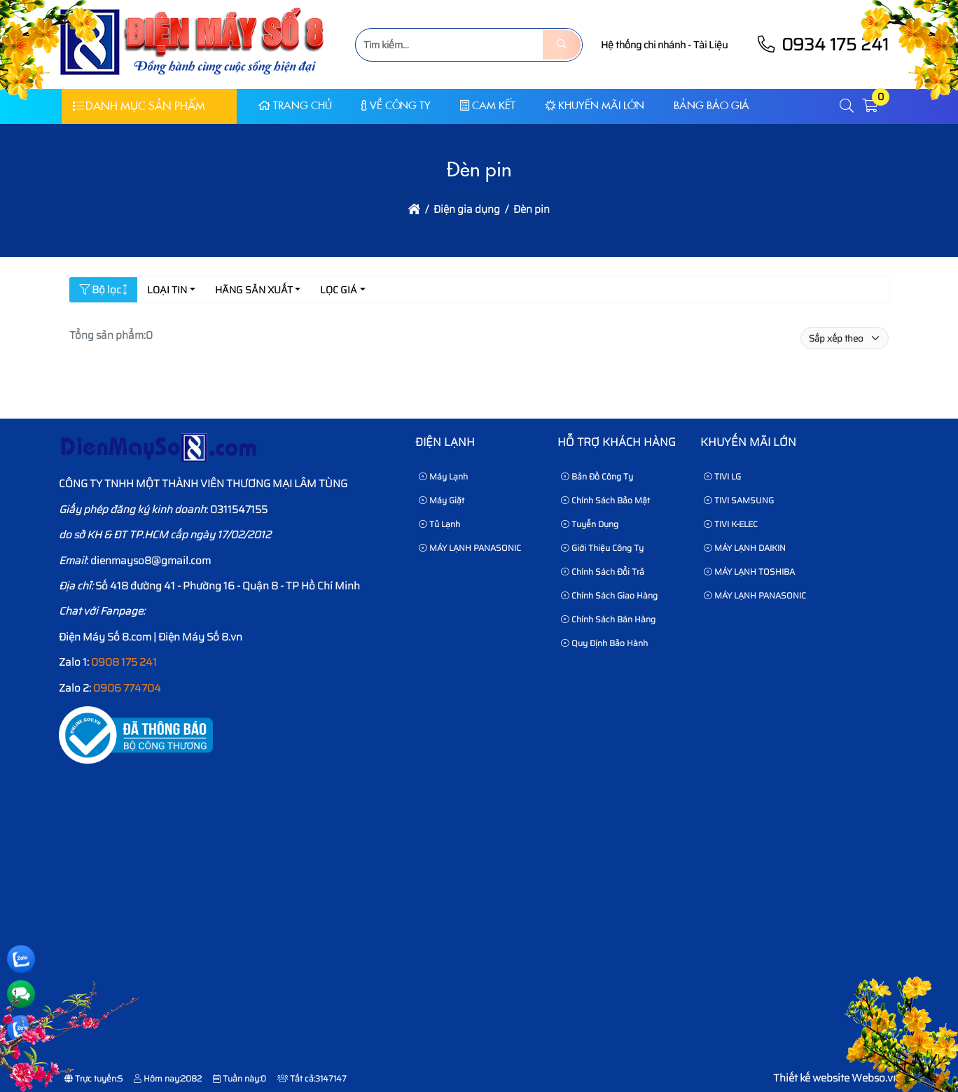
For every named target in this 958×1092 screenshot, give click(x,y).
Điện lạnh (445, 442)
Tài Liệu (710, 44)
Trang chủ (295, 105)
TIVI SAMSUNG (739, 500)
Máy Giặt (441, 500)
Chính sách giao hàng (609, 595)
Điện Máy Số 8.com (105, 637)
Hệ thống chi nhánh (643, 44)
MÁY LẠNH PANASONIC (470, 547)
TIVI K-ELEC (731, 524)
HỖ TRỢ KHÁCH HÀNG (616, 442)
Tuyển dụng (589, 524)
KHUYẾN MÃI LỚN (594, 105)
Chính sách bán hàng (608, 619)
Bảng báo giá (711, 105)
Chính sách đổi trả (602, 571)
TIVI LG (722, 476)
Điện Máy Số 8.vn (200, 637)
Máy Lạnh (443, 476)
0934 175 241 (822, 44)
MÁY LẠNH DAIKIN (745, 547)
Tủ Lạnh (439, 524)
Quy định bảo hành (604, 643)
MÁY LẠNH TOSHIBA (749, 571)
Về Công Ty (396, 105)
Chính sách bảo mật (605, 500)
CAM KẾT (487, 105)
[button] (847, 106)
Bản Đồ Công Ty (597, 476)
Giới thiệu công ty (602, 547)
